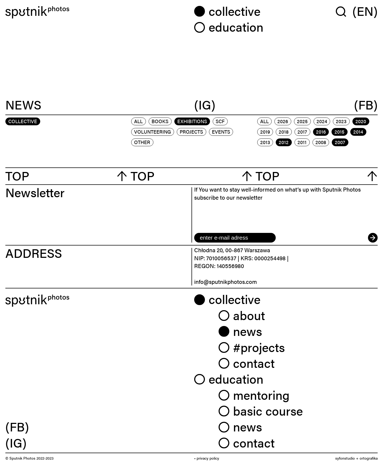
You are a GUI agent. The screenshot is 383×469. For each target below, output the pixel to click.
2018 (284, 131)
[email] (235, 238)
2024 (321, 121)
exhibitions (192, 121)
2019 (265, 131)
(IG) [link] (16, 442)
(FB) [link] (17, 426)
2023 (341, 121)
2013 (265, 142)
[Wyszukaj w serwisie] (344, 11)
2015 (339, 131)
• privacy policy (206, 458)
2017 (302, 131)
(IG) (204, 105)
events (221, 131)
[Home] (97, 12)
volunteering (152, 131)
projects (191, 131)
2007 (340, 142)
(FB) (366, 105)
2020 (360, 121)
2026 (282, 121)
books (160, 121)
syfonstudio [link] (345, 458)
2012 (284, 142)
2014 (358, 131)
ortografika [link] (369, 458)
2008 (320, 142)
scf (220, 121)
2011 (302, 142)
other (142, 142)
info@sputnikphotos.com (225, 281)
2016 (321, 131)
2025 (302, 121)
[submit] (373, 238)
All (138, 121)
